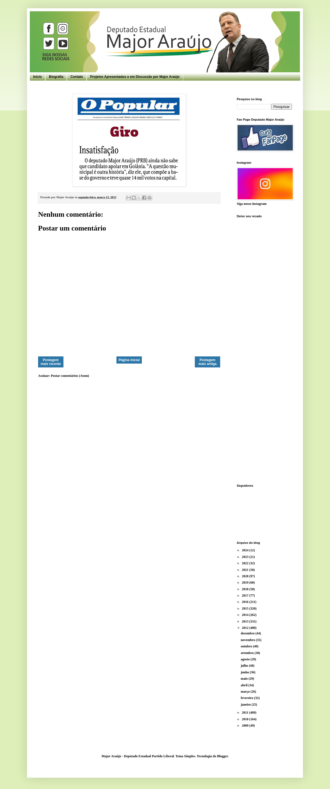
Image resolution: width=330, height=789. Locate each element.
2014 (245, 615)
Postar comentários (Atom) (70, 376)
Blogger (222, 756)
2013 (245, 621)
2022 (245, 563)
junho (245, 672)
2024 (245, 550)
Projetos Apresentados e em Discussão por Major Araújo (135, 77)
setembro (247, 653)
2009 (245, 725)
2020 (245, 576)
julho (245, 666)
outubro (247, 646)
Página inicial (129, 360)
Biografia (56, 77)
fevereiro (247, 698)
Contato (76, 77)
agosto (246, 659)
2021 (245, 570)
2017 (245, 595)
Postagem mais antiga (207, 362)
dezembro (248, 633)
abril (244, 685)
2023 (245, 557)
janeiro (246, 704)
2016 (245, 602)
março (246, 691)
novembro (248, 640)
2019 (245, 582)
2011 (245, 712)
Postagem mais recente (51, 362)
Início (37, 77)
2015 (245, 608)
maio (244, 679)
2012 (245, 628)
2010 (245, 719)
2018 (245, 589)
